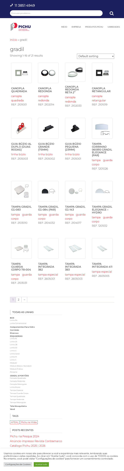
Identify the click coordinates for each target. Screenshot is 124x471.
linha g (13, 351)
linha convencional (18, 323)
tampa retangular (18, 402)
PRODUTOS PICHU (94, 27)
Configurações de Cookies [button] (18, 464)
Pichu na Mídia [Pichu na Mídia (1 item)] (29, 422)
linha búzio (21, 137)
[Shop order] (95, 56)
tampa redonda (17, 399)
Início (13, 39)
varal (12, 409)
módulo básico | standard (20, 366)
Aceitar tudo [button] (41, 464)
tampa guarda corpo (102, 142)
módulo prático (16, 369)
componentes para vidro (22, 327)
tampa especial (48, 257)
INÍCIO (64, 27)
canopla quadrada (21, 82)
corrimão (14, 330)
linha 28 (13, 344)
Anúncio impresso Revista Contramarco (36, 441)
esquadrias (16, 336)
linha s (13, 360)
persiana (13, 372)
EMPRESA (76, 27)
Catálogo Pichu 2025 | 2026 (27, 445)
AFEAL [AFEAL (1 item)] (14, 422)
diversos (14, 333)
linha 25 (13, 341)
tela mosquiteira (18, 406)
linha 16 (13, 338)
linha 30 (13, 348)
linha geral (15, 354)
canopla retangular (102, 82)
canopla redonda (48, 82)
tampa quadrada (17, 396)
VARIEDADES (114, 27)
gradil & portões (19, 376)
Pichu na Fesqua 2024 (24, 436)
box (12, 318)
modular (13, 363)
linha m (13, 357)
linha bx (13, 320)
